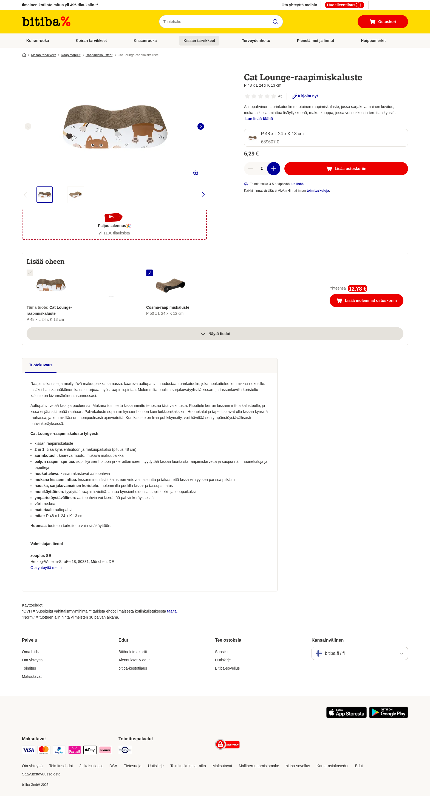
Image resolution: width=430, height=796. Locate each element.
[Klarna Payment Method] (105, 751)
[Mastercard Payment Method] (43, 751)
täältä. (172, 611)
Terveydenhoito (256, 40)
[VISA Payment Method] (28, 751)
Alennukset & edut (134, 660)
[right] (200, 126)
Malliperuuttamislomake (259, 766)
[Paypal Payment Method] (59, 751)
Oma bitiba (31, 652)
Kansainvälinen (328, 640)
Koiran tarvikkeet (91, 40)
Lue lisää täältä (259, 119)
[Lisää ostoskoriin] (346, 168)
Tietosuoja (133, 766)
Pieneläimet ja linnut (315, 40)
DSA (113, 766)
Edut (359, 766)
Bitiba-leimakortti (132, 652)
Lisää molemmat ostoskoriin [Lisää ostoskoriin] (369, 301)
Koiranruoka (37, 40)
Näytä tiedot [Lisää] (215, 333)
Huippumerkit (373, 40)
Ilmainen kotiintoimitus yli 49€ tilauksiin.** (60, 5)
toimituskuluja (318, 190)
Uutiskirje (223, 660)
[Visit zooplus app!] (346, 717)
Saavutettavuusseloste (41, 774)
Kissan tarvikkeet (199, 40)
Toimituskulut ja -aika (188, 766)
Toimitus (29, 668)
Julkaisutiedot (91, 766)
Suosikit (221, 652)
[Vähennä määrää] (250, 168)
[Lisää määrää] (273, 168)
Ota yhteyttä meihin (299, 5)
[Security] (227, 745)
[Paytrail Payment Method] (74, 751)
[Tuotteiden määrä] (262, 168)
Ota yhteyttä (32, 660)
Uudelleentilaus (344, 5)
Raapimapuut (70, 55)
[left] (28, 126)
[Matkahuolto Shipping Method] (125, 751)
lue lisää (297, 184)
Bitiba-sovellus (227, 668)
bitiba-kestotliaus (132, 668)
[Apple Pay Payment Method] (90, 751)
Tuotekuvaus (40, 365)
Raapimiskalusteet (99, 55)
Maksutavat (32, 676)
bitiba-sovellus (298, 766)
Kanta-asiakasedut (332, 766)
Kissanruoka (145, 40)
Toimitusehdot (61, 766)
